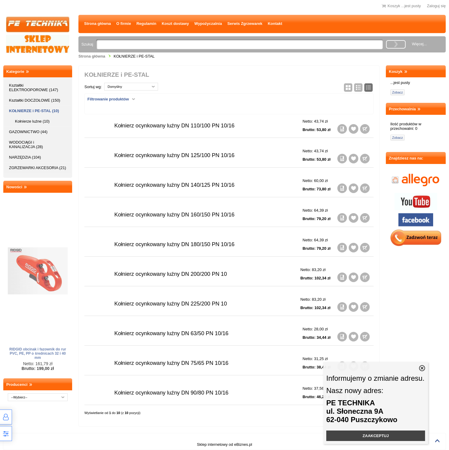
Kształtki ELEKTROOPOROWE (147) (33, 87)
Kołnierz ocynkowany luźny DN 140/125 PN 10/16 (174, 185)
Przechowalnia (402, 109)
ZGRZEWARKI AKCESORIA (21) (37, 167)
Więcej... (419, 44)
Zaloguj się (436, 6)
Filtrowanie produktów (108, 99)
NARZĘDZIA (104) (25, 157)
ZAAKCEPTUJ (375, 436)
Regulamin (146, 23)
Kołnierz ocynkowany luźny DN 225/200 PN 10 (170, 304)
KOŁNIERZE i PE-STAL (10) (34, 111)
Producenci (17, 384)
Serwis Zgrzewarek (244, 23)
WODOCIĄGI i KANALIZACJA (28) (26, 144)
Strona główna (97, 23)
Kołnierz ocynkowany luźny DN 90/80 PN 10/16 (171, 393)
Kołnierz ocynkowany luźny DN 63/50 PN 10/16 (171, 333)
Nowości (14, 187)
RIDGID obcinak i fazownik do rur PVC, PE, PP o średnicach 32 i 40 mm (37, 353)
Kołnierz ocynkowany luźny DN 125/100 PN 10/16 (174, 155)
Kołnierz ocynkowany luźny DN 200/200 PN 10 (170, 274)
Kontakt (275, 23)
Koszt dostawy (175, 23)
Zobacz (397, 92)
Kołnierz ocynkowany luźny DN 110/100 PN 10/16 (174, 126)
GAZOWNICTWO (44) (28, 132)
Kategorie (15, 71)
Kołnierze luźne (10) (32, 121)
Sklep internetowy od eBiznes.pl (224, 444)
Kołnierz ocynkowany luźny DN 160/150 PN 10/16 (174, 215)
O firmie (123, 23)
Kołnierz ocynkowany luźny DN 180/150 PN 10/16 (174, 244)
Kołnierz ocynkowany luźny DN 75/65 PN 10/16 (171, 363)
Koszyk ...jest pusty (404, 6)
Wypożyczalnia (208, 23)
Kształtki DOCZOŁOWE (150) (34, 100)
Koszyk (396, 71)
